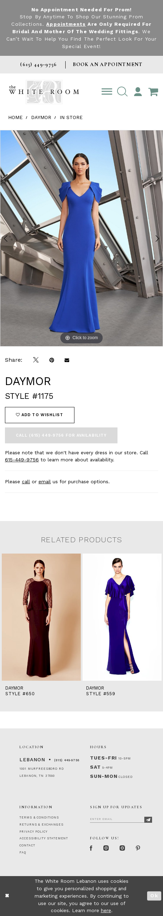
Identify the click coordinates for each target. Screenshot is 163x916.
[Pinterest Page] (141, 848)
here (106, 910)
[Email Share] (67, 360)
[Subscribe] (148, 820)
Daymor (41, 117)
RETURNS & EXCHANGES (41, 824)
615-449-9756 (22, 459)
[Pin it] (52, 360)
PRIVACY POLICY (33, 831)
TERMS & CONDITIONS (39, 817)
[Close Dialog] (7, 896)
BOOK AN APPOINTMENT (108, 64)
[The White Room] (44, 92)
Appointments (66, 24)
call (26, 481)
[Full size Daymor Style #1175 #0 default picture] (81, 238)
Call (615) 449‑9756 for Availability (61, 435)
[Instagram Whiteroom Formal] (107, 848)
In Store (71, 117)
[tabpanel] (81, 238)
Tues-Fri (103, 758)
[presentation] (41, 617)
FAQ (22, 852)
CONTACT (27, 845)
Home (15, 117)
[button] (122, 92)
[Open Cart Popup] (153, 92)
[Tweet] (36, 360)
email (44, 481)
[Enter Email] (121, 818)
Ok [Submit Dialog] (154, 896)
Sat (95, 767)
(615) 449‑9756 (66, 760)
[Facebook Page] (92, 848)
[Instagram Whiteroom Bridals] (124, 848)
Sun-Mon (103, 776)
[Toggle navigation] (107, 92)
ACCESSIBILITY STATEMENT (43, 838)
